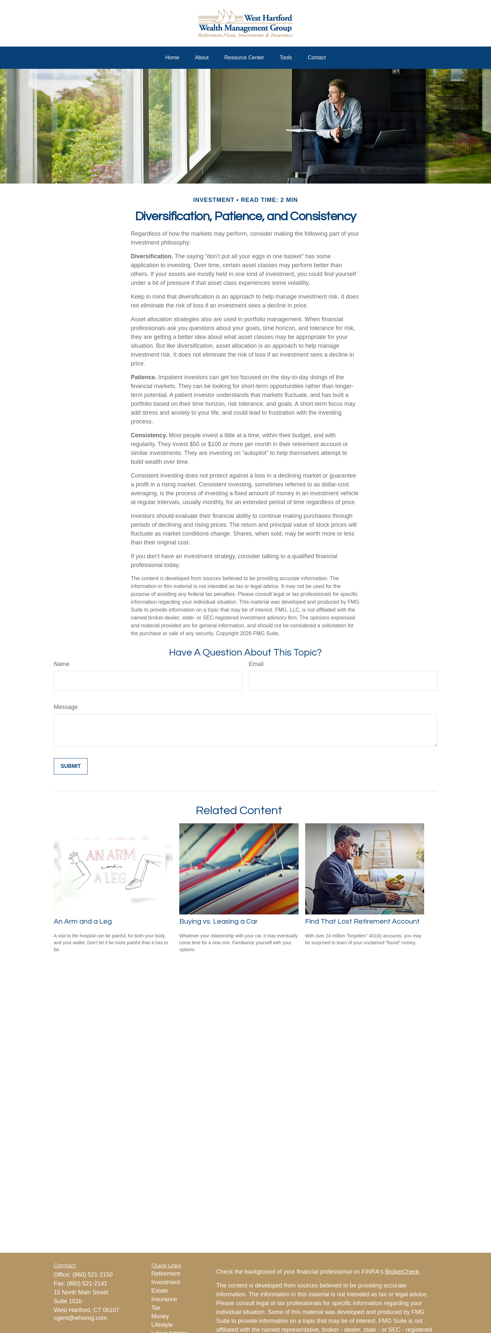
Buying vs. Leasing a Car (218, 921)
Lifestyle (162, 1325)
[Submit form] (71, 766)
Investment (165, 1282)
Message (66, 707)
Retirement (165, 1273)
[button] (172, 57)
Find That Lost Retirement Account (362, 921)
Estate (159, 1290)
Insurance (164, 1299)
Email (256, 664)
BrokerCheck (402, 1271)
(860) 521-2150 (92, 1274)
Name (61, 664)
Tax (156, 1307)
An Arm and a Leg (83, 921)
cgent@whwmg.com (80, 1318)
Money (160, 1316)
